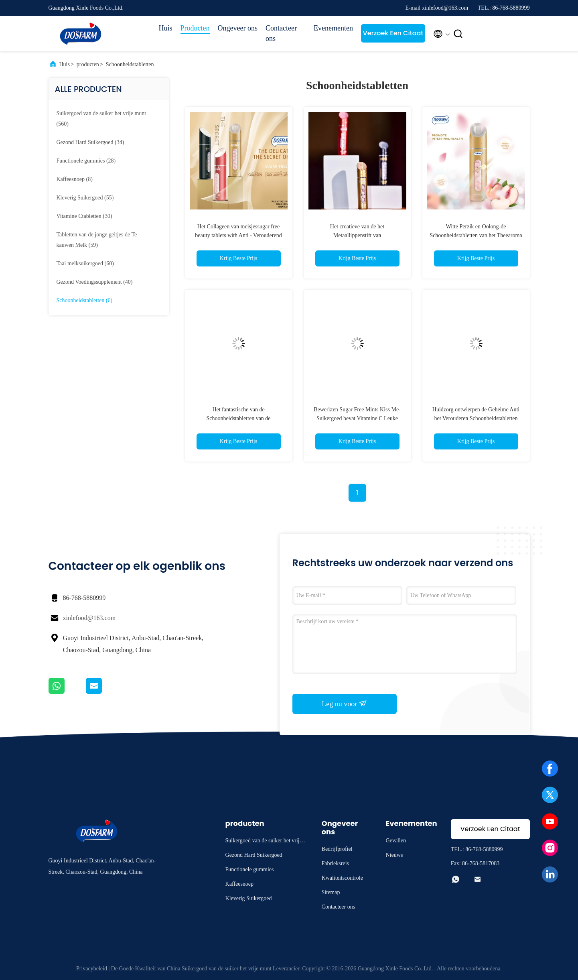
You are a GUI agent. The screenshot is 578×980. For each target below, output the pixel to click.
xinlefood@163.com (89, 617)
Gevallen (396, 841)
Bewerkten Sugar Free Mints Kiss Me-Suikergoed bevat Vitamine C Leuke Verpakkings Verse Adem (357, 418)
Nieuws (394, 855)
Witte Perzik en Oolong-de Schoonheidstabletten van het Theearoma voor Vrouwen (476, 235)
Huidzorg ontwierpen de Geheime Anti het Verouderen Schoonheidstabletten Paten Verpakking (475, 418)
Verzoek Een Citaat (393, 33)
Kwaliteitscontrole (342, 878)
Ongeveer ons (238, 28)
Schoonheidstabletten (130, 64)
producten (88, 64)
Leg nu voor (344, 703)
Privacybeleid (91, 969)
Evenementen (333, 28)
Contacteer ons (281, 33)
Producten (195, 28)
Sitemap (331, 892)
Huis (165, 28)
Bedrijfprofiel (337, 849)
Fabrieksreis (335, 863)
